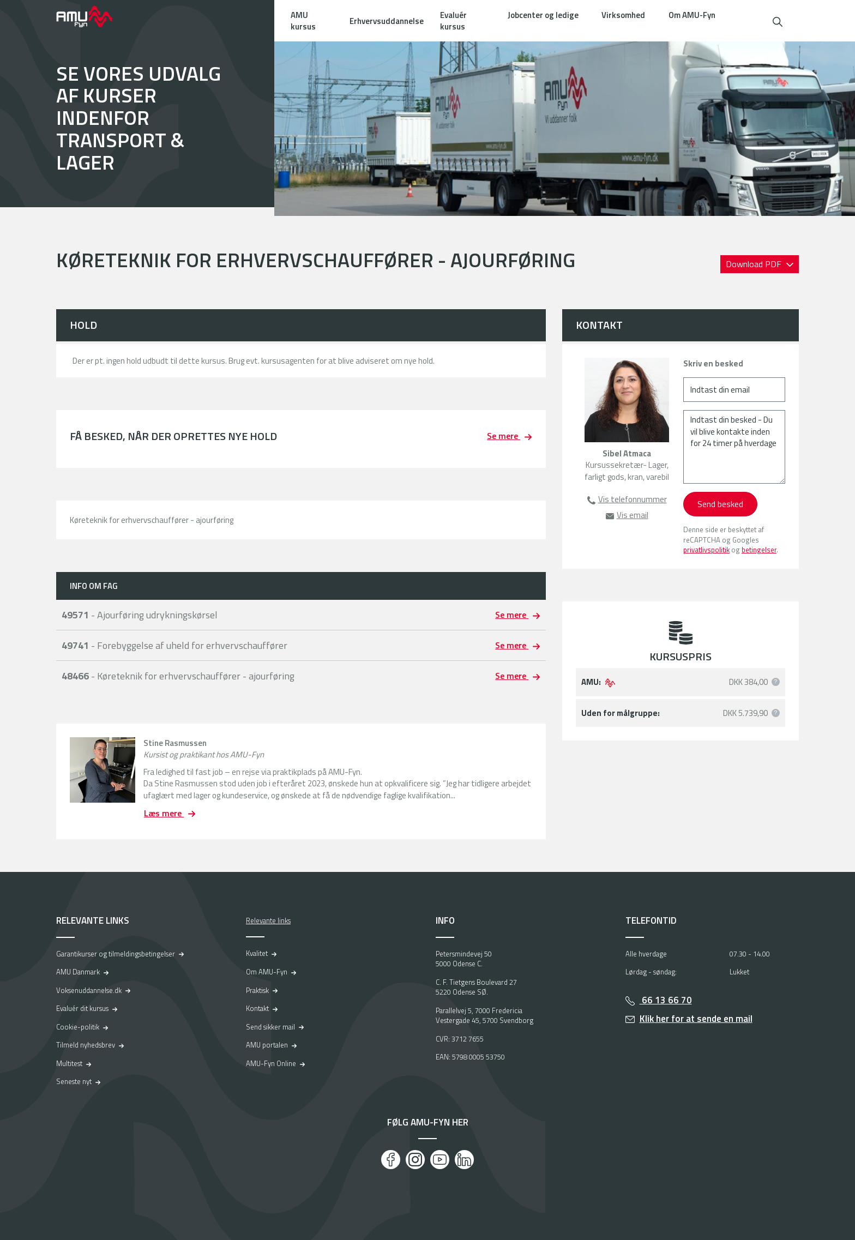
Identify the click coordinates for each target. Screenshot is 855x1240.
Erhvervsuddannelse (387, 21)
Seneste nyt (74, 1081)
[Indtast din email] (734, 389)
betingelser (759, 549)
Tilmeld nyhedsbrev (85, 1044)
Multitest (69, 1063)
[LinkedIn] (464, 1159)
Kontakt (257, 1008)
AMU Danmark (78, 971)
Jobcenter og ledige (543, 15)
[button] (777, 20)
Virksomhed (623, 15)
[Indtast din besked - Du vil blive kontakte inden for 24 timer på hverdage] (734, 447)
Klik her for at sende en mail (696, 1018)
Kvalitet (257, 953)
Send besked (720, 503)
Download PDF (755, 263)
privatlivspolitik (706, 549)
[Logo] (91, 16)
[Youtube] (439, 1159)
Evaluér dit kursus (82, 1008)
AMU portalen (267, 1044)
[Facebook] (390, 1159)
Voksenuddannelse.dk (89, 990)
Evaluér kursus (453, 21)
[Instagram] (415, 1159)
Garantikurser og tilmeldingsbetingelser (115, 953)
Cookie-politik (77, 1026)
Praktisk (257, 990)
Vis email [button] (632, 515)
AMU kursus (303, 21)
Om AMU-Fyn (692, 15)
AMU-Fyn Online (271, 1063)
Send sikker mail (270, 1026)
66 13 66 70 (666, 1000)
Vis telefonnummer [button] (632, 499)
